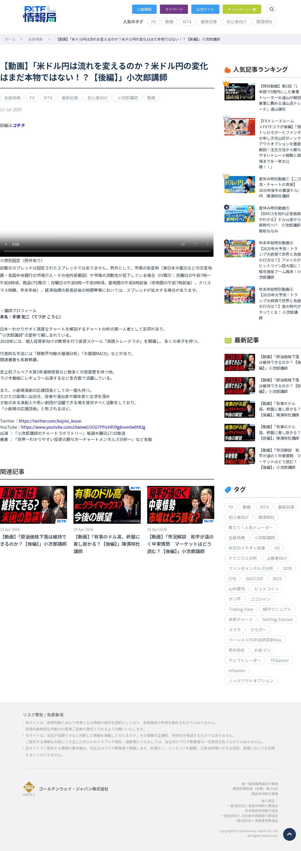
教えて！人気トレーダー (251, 527)
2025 (277, 578)
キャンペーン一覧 (242, 9)
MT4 (187, 21)
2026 (287, 568)
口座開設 (144, 9)
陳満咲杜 (264, 21)
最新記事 (209, 21)
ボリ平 (235, 599)
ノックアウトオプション (251, 681)
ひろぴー (258, 629)
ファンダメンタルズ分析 (251, 568)
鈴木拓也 (237, 650)
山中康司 (237, 589)
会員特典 (35, 39)
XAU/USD (254, 578)
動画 (169, 21)
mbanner (237, 670)
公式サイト (205, 9)
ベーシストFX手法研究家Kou (255, 640)
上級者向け (277, 558)
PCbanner (280, 660)
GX (277, 548)
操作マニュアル (277, 609)
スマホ (235, 629)
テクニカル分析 (243, 558)
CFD (232, 578)
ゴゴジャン (260, 599)
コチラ (18, 125)
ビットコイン (266, 589)
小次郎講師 (127, 98)
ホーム (10, 39)
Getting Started (277, 619)
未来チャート (241, 619)
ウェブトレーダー (245, 660)
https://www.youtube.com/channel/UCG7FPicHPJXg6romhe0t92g (83, 427)
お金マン (262, 650)
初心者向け (237, 21)
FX (153, 21)
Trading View (241, 609)
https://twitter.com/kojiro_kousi (50, 421)
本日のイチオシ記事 (247, 548)
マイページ (174, 9)
